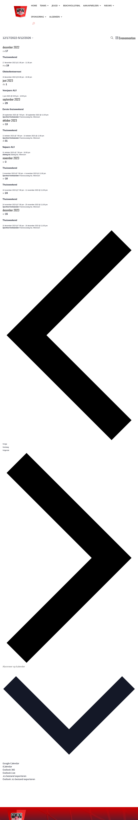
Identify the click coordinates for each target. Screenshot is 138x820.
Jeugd (55, 5)
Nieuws (108, 5)
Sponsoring (37, 16)
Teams (43, 5)
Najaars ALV (9, 147)
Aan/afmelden (91, 5)
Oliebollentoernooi (12, 72)
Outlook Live (9, 772)
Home (34, 5)
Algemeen (54, 16)
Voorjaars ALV (10, 90)
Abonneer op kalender (14, 666)
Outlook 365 (9, 769)
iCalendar (7, 766)
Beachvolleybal (71, 5)
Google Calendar (11, 763)
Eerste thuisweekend (13, 109)
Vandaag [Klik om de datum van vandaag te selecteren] (6, 447)
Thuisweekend (10, 57)
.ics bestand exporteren (14, 776)
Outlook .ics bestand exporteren (19, 779)
